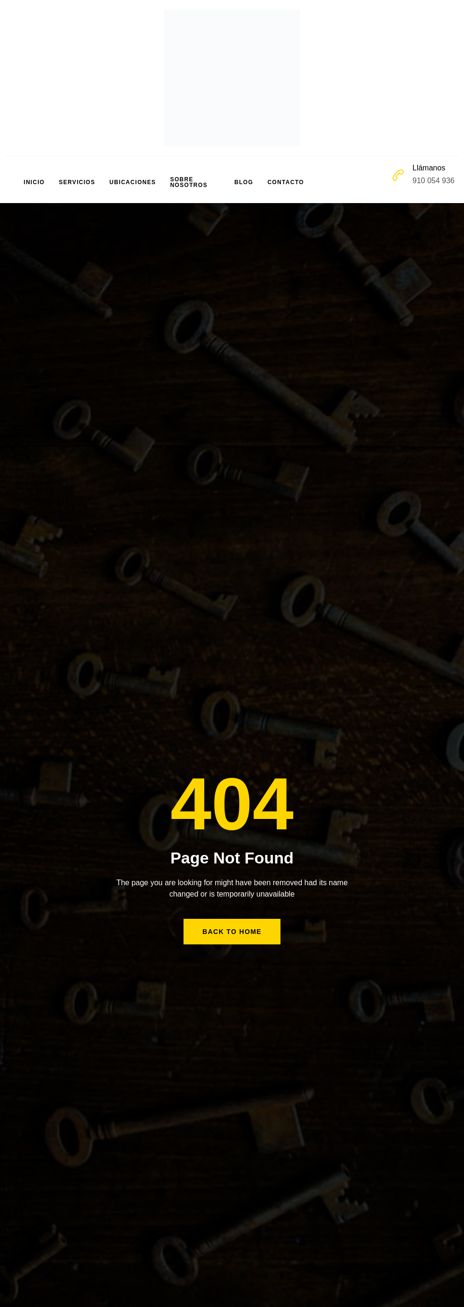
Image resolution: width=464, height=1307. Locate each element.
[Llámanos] (398, 175)
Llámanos (428, 168)
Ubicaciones (132, 182)
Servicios (77, 182)
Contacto (285, 182)
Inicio (34, 182)
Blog (244, 182)
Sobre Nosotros (189, 182)
